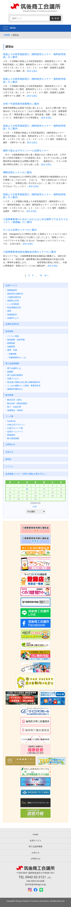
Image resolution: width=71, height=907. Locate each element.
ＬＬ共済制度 (13, 304)
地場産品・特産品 (15, 410)
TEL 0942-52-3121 (32, 877)
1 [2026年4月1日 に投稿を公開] (27, 485)
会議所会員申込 (12, 324)
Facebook (11, 421)
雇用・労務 (12, 350)
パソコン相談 (13, 336)
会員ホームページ (15, 431)
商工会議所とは (14, 368)
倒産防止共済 (13, 300)
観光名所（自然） (15, 400)
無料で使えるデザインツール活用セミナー (26, 150)
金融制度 (11, 346)
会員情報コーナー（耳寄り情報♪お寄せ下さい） (26, 474)
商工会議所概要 (12, 363)
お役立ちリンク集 (15, 428)
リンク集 (9, 416)
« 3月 (34, 506)
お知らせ (9, 452)
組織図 (10, 372)
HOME (7, 35)
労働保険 (12, 354)
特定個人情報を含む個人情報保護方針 (23, 382)
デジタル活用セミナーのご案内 (20, 229)
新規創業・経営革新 (16, 340)
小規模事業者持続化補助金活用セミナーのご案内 (29, 251)
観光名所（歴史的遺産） (18, 403)
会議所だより (13, 318)
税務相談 (11, 343)
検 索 (55, 18)
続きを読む (32, 71)
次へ (46, 275)
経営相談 (9, 331)
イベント (9, 466)
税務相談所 (12, 290)
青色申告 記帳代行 (15, 294)
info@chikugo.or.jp (35, 884)
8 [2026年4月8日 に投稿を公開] (27, 489)
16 (41, 275)
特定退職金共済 (14, 307)
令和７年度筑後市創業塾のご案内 (21, 103)
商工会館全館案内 (15, 375)
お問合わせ (10, 444)
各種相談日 (12, 314)
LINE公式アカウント (16, 425)
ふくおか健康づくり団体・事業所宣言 (23, 385)
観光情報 (9, 395)
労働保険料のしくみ (17, 357)
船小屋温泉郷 (13, 438)
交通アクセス (13, 378)
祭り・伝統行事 (14, 407)
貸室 (9, 311)
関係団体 (11, 435)
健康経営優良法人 (15, 389)
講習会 (8, 459)
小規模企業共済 (14, 297)
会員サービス (11, 285)
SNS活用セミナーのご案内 (17, 172)
